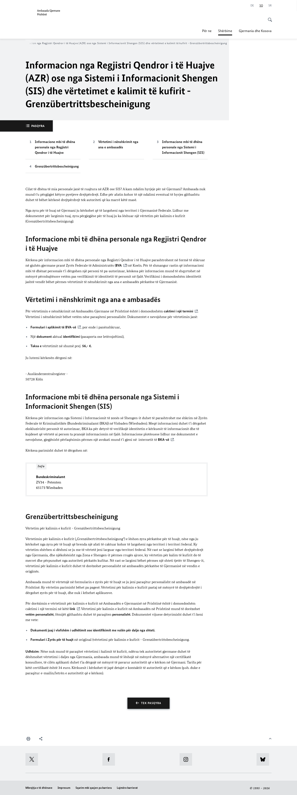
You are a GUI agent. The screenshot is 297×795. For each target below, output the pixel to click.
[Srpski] (270, 6)
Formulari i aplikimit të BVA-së (53, 327)
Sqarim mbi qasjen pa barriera (94, 787)
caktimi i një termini (178, 311)
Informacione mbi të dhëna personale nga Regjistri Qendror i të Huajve (55, 147)
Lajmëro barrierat (127, 787)
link (72, 608)
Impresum (64, 787)
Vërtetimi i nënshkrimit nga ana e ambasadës (118, 144)
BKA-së (163, 439)
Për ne (206, 31)
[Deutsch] (252, 6)
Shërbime (225, 29)
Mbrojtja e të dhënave (38, 787)
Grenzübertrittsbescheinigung (57, 166)
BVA (119, 265)
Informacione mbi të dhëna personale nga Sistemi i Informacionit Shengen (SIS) (183, 147)
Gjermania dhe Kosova (255, 31)
